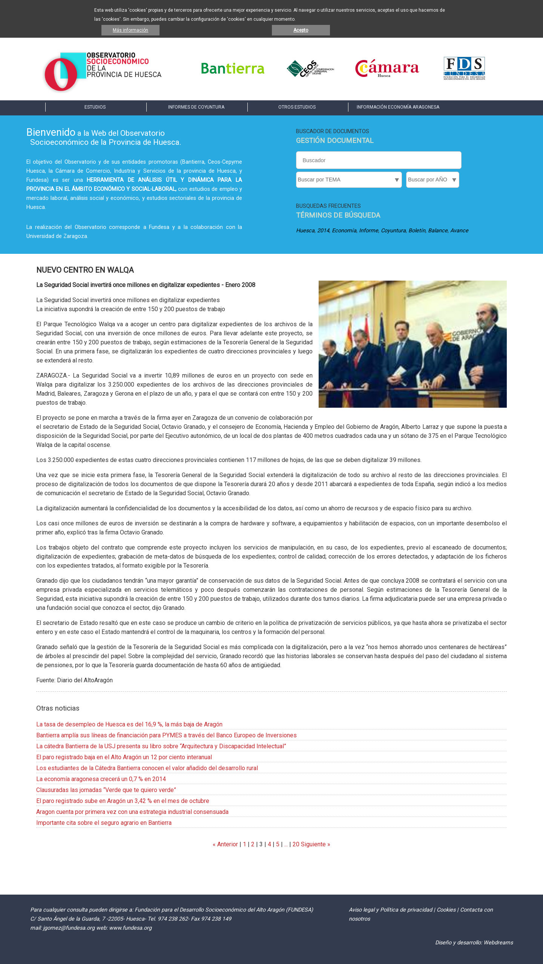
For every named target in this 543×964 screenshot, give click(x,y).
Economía (344, 230)
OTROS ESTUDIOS (297, 107)
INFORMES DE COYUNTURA (196, 107)
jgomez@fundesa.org (69, 928)
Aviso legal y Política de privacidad (390, 910)
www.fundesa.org (130, 928)
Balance (438, 230)
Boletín (416, 230)
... (286, 844)
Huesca (305, 230)
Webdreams (498, 942)
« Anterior (225, 844)
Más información (130, 30)
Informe (368, 230)
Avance (459, 230)
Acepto (300, 30)
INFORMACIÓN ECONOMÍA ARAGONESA (398, 107)
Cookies (446, 910)
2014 (323, 230)
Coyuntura (393, 230)
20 (296, 844)
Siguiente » (314, 844)
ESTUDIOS (95, 107)
